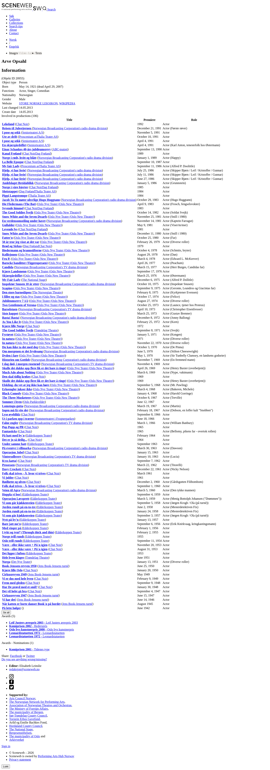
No (13, 39)
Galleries (14, 19)
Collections (16, 22)
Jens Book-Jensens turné (53, 566)
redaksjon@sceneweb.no (24, 669)
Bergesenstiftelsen (20, 732)
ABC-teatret (60, 149)
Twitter (30, 656)
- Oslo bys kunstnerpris (41, 629)
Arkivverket (16, 739)
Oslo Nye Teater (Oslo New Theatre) (60, 204)
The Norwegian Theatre (47, 292)
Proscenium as (28, 136)
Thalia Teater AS (47, 136)
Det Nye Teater (21, 561)
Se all (6, 612)
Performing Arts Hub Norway (56, 756)
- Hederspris (28, 626)
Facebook (16, 656)
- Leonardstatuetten (37, 633)
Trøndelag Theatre (46, 330)
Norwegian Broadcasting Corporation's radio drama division (70, 128)
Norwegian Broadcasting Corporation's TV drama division (50, 267)
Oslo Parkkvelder (34, 401)
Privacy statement (20, 759)
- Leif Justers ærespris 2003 (43, 622)
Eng (14, 46)
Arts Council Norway (22, 698)
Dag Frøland (43, 153)
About (13, 29)
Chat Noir (22, 124)
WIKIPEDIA (67, 103)
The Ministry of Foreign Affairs (28, 708)
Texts (38, 53)
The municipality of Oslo (24, 736)
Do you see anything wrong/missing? (24, 659)
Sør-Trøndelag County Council (28, 715)
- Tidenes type (29, 649)
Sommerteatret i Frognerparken (55, 418)
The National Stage (34, 279)
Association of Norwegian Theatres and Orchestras (40, 705)
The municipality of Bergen (26, 712)
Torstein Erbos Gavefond (24, 719)
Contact (14, 33)
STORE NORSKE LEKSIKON (38, 103)
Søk (11, 16)
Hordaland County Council (25, 726)
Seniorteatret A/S (32, 132)
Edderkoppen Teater (38, 435)
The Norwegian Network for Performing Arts (37, 701)
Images (13, 53)
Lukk (5, 766)
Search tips (16, 26)
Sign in (6, 746)
